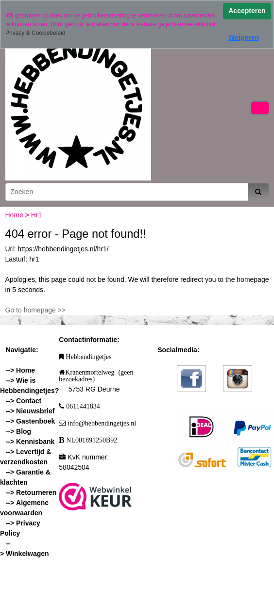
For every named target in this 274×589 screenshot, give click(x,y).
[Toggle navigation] (260, 108)
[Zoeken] (126, 192)
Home (15, 215)
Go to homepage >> (35, 310)
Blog (23, 431)
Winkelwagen (27, 553)
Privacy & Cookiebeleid (35, 33)
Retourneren (36, 492)
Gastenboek (35, 421)
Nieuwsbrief (35, 411)
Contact (28, 401)
